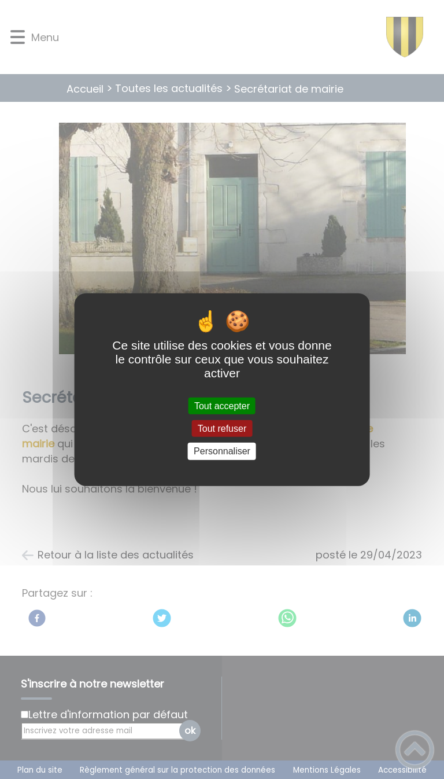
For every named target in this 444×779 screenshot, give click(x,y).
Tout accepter (222, 406)
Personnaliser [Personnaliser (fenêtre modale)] (222, 451)
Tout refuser (222, 428)
